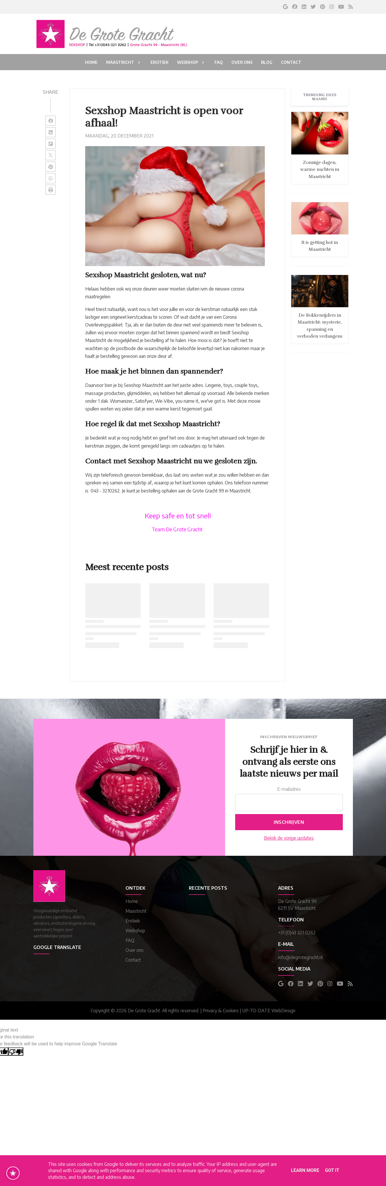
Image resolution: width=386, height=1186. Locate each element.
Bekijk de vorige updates (289, 838)
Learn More (305, 1170)
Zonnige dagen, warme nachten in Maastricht (319, 169)
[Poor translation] (15, 1051)
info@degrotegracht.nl (300, 957)
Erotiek (133, 921)
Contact (133, 960)
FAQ (130, 940)
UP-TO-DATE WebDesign (268, 1010)
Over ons (135, 950)
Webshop (135, 930)
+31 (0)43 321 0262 (297, 932)
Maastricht (136, 911)
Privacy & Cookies (220, 1010)
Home (132, 901)
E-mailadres (289, 789)
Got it (332, 1170)
